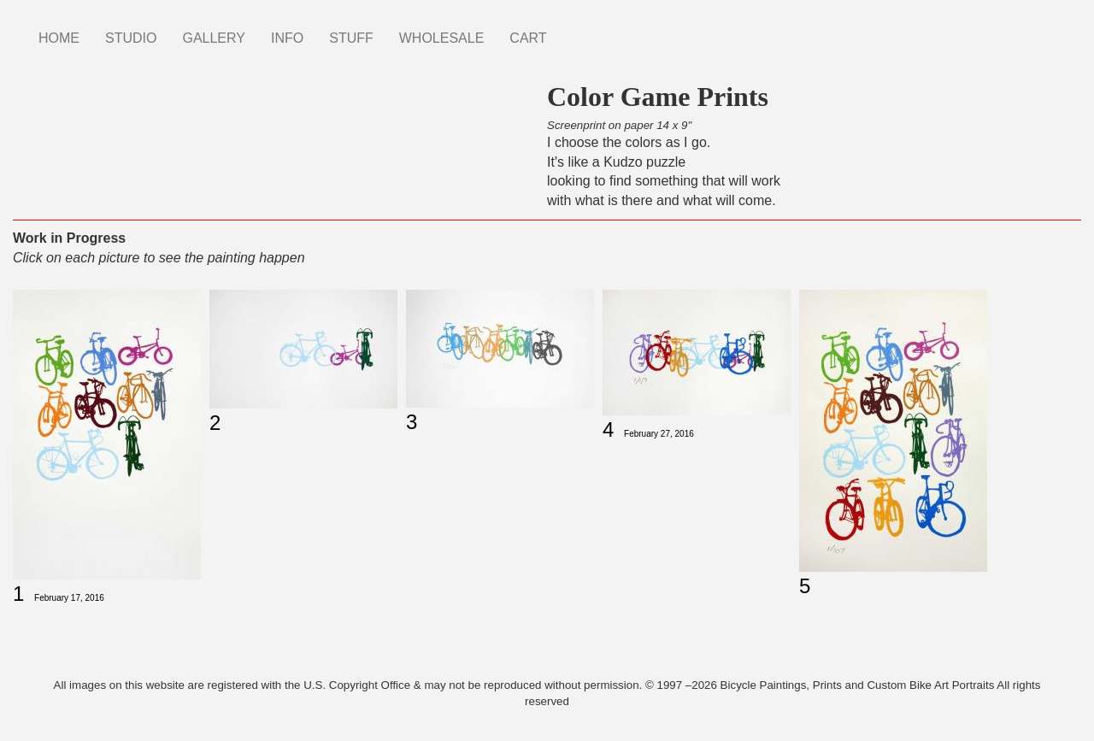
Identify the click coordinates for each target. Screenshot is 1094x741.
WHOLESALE (442, 38)
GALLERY (213, 38)
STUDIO (130, 38)
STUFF (351, 38)
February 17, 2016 (69, 598)
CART (527, 38)
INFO (287, 38)
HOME (58, 38)
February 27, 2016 (659, 433)
